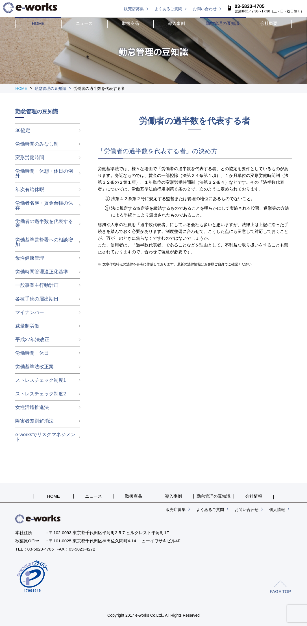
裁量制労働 (27, 326)
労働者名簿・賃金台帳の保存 (44, 205)
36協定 (22, 130)
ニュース (84, 23)
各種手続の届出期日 (36, 299)
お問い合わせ (205, 9)
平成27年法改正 (32, 339)
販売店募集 (134, 9)
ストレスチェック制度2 (40, 394)
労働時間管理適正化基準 (41, 271)
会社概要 (268, 23)
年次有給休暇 (29, 189)
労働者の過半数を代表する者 (44, 224)
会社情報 (253, 496)
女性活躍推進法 (32, 407)
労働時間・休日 (32, 353)
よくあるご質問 (168, 9)
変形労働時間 (29, 157)
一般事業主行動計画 (36, 285)
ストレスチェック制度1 (40, 380)
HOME (38, 23)
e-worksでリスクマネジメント (45, 437)
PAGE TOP (280, 591)
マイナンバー (29, 312)
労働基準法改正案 (34, 366)
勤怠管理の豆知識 (222, 23)
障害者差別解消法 (34, 421)
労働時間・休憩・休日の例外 (44, 173)
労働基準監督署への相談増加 (44, 242)
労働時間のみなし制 (36, 144)
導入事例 (176, 23)
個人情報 (277, 509)
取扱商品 (130, 23)
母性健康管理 (29, 258)
